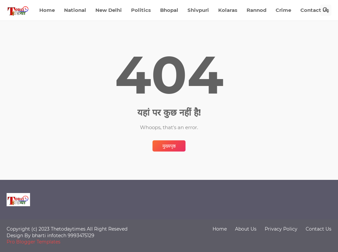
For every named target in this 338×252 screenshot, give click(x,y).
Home (47, 10)
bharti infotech (50, 235)
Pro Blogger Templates (33, 242)
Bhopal (169, 10)
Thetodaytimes (68, 229)
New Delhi (108, 10)
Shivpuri (198, 10)
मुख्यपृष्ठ (169, 146)
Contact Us (314, 10)
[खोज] (325, 10)
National (75, 10)
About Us (245, 229)
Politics (141, 10)
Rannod (256, 10)
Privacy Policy (281, 229)
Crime (283, 10)
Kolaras (227, 10)
